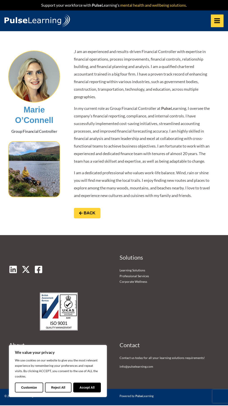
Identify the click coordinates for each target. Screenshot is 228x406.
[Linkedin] (13, 270)
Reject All (58, 387)
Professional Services (134, 276)
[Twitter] (26, 270)
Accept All (87, 387)
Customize (29, 387)
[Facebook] (38, 270)
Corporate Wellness (133, 282)
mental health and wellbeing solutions (153, 5)
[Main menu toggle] (217, 20)
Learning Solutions (132, 271)
